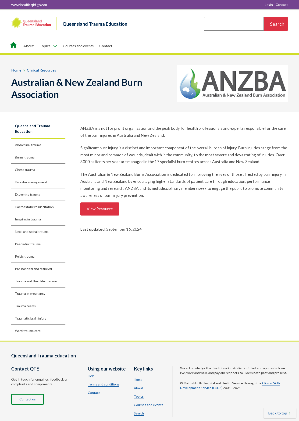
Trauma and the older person (36, 281)
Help (91, 376)
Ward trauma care (28, 331)
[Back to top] (279, 413)
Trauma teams (25, 306)
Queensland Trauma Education (32, 128)
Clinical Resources (41, 70)
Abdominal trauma (28, 145)
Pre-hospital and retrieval (33, 269)
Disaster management (31, 182)
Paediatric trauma (28, 244)
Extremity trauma (27, 194)
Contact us (27, 399)
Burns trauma (25, 157)
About (28, 45)
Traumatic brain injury (30, 318)
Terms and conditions (103, 384)
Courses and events (78, 45)
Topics (139, 396)
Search (139, 413)
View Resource (100, 208)
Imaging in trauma (28, 219)
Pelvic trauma (25, 256)
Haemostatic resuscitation (34, 207)
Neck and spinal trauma (32, 232)
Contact (105, 45)
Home (16, 70)
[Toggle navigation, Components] (48, 45)
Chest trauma (25, 170)
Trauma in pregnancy (30, 293)
